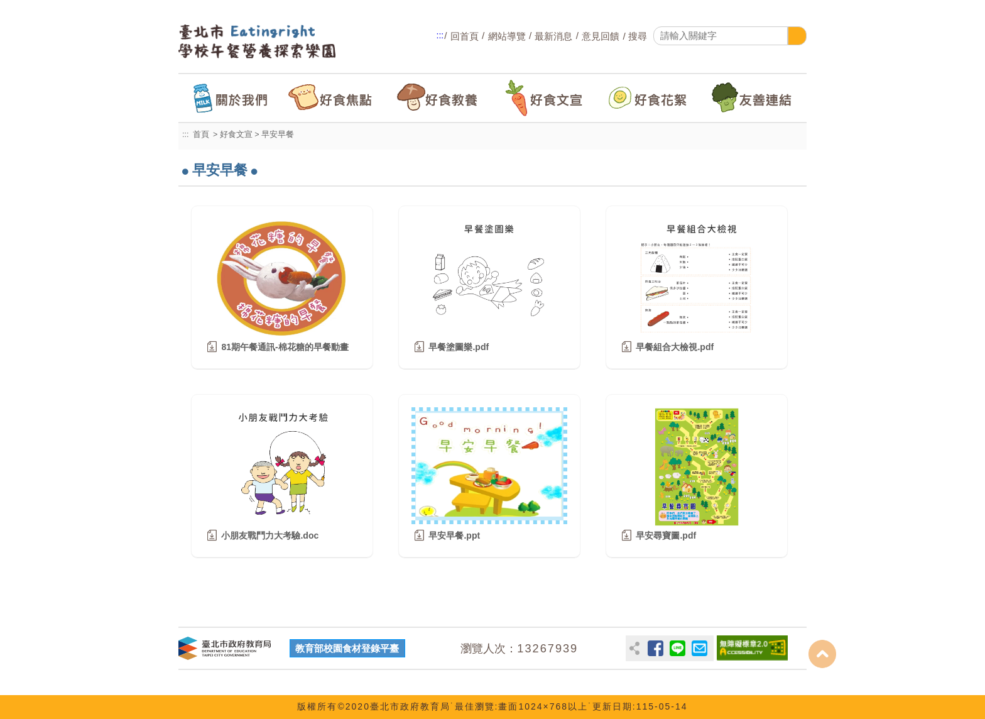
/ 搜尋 (633, 36)
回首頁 (464, 36)
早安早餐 (277, 134)
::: (440, 35)
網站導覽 (507, 36)
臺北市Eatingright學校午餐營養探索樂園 (272, 41)
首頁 (201, 134)
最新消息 (553, 36)
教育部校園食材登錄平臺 (347, 648)
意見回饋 (600, 36)
